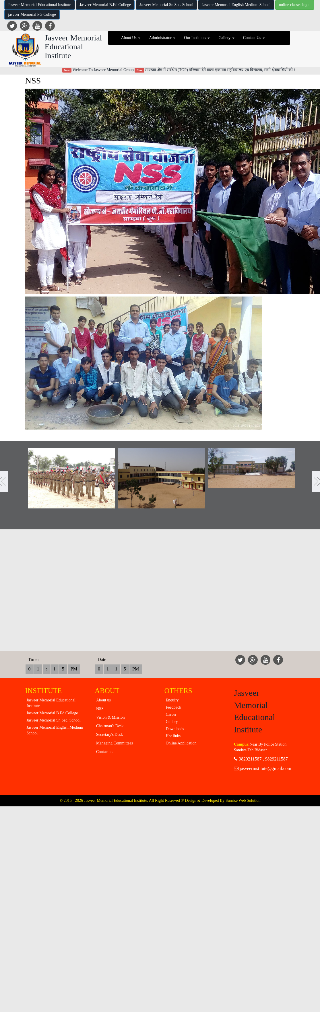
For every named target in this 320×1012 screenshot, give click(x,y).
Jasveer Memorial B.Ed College (105, 5)
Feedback (173, 707)
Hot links (173, 736)
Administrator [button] (162, 38)
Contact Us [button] (254, 38)
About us (103, 700)
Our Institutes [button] (197, 38)
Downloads (175, 729)
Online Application (181, 743)
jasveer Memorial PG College (32, 14)
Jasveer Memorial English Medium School (236, 5)
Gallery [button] (226, 38)
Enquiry (172, 700)
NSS (100, 709)
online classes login (295, 5)
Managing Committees (114, 743)
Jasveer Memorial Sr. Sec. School (166, 5)
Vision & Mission (110, 717)
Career (171, 714)
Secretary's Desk (109, 734)
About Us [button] (131, 38)
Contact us (104, 752)
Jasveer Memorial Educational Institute (39, 5)
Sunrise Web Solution (243, 800)
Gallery (172, 721)
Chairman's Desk (109, 726)
